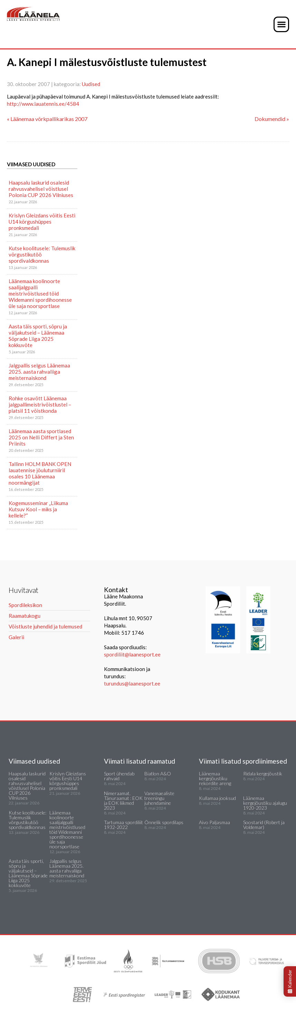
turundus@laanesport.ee (132, 683)
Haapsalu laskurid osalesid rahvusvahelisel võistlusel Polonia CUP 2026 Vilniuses (41, 188)
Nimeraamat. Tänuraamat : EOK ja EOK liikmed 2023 (123, 800)
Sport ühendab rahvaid (119, 776)
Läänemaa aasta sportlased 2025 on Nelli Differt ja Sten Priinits (41, 437)
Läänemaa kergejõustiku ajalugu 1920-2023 (265, 803)
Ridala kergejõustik (262, 773)
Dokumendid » (272, 118)
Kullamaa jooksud (217, 798)
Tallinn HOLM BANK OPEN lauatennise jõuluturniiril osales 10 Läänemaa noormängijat (40, 473)
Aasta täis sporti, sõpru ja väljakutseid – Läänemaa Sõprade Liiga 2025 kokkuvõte (38, 335)
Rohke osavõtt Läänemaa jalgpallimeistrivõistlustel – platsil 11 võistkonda (40, 404)
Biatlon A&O (157, 773)
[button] (281, 24)
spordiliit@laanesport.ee (132, 654)
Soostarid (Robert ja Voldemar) (264, 824)
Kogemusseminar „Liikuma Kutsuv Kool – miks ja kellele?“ (38, 509)
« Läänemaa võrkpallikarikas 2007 (47, 118)
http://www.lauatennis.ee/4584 (43, 104)
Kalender (290, 981)
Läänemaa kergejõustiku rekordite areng (215, 778)
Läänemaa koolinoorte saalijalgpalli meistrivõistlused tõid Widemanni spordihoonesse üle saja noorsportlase (40, 293)
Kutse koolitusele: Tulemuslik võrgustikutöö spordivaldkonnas (42, 254)
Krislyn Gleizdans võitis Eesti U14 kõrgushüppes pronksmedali (42, 221)
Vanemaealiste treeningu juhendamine (159, 798)
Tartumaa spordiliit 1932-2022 (123, 824)
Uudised (91, 84)
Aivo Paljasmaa (214, 822)
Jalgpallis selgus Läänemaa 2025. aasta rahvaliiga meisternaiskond (39, 371)
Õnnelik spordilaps (163, 822)
